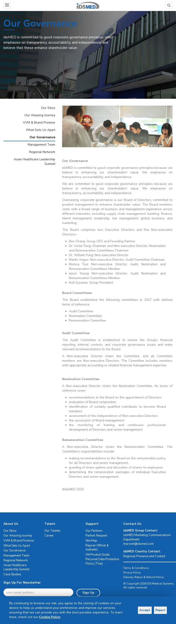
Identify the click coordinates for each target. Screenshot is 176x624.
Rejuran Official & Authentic (97, 547)
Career (49, 536)
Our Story (48, 108)
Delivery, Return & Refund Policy (143, 577)
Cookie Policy (49, 617)
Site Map (91, 541)
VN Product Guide (97, 555)
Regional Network (42, 152)
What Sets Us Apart (40, 130)
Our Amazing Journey (40, 115)
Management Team (41, 144)
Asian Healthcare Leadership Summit (34, 161)
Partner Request (96, 536)
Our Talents (52, 531)
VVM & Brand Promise (39, 122)
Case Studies (12, 574)
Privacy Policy (132, 572)
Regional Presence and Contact (144, 556)
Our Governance (42, 137)
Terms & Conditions (136, 568)
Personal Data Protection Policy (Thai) (102, 561)
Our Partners (94, 531)
